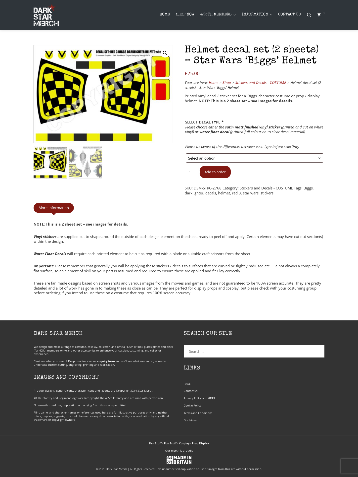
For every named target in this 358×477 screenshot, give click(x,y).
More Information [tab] (54, 207)
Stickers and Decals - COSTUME (260, 82)
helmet (224, 192)
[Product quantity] (191, 172)
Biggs (308, 187)
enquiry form (106, 361)
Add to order (215, 172)
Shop (227, 82)
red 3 (236, 192)
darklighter (194, 192)
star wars (251, 192)
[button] (165, 53)
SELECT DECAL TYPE (204, 122)
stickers (267, 192)
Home (213, 82)
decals (210, 192)
